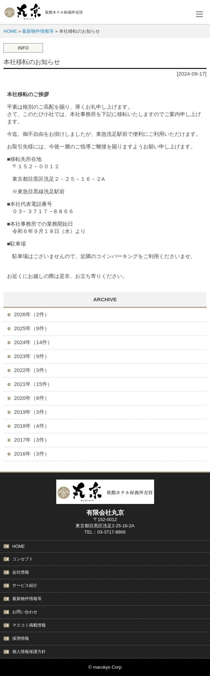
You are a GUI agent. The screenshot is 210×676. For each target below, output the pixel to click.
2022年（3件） (32, 370)
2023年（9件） (32, 356)
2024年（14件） (33, 342)
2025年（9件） (32, 328)
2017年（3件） (32, 440)
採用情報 (20, 638)
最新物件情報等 (38, 31)
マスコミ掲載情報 (29, 625)
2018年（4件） (32, 426)
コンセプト (22, 559)
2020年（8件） (32, 398)
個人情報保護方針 (29, 651)
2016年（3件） (32, 454)
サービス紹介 (24, 585)
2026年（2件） (32, 314)
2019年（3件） (32, 412)
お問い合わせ (24, 611)
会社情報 (20, 572)
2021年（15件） (33, 384)
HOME (10, 31)
